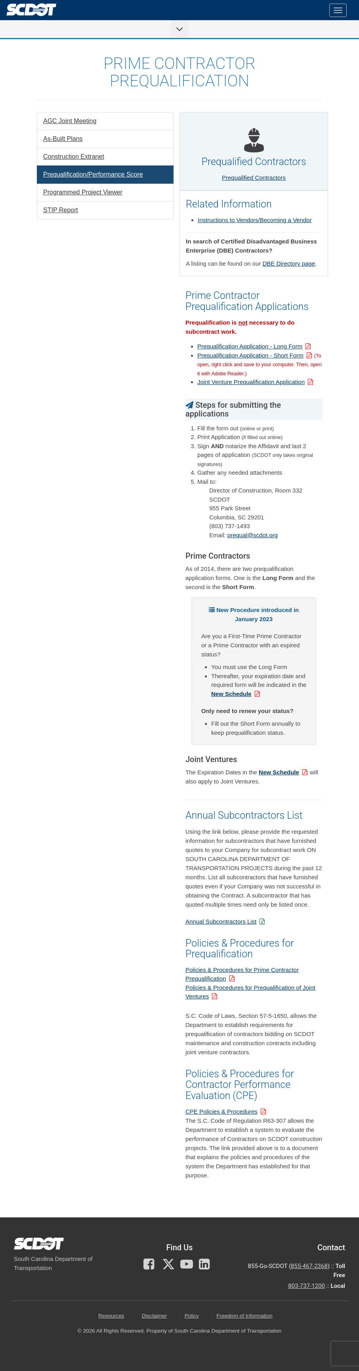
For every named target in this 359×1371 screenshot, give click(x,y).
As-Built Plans (63, 138)
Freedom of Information (244, 1316)
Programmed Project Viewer (82, 192)
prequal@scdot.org (252, 535)
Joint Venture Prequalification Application (251, 381)
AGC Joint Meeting (69, 121)
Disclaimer (154, 1316)
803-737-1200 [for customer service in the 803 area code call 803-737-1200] (306, 1285)
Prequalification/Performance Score (93, 174)
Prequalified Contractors (254, 177)
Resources (111, 1316)
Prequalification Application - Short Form (250, 355)
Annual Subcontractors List (220, 921)
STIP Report (60, 210)
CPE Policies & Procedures (221, 1111)
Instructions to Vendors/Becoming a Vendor (255, 220)
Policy (192, 1316)
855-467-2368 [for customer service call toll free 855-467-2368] (309, 1266)
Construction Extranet (73, 156)
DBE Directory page (288, 263)
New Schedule (231, 693)
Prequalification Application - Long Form (249, 346)
